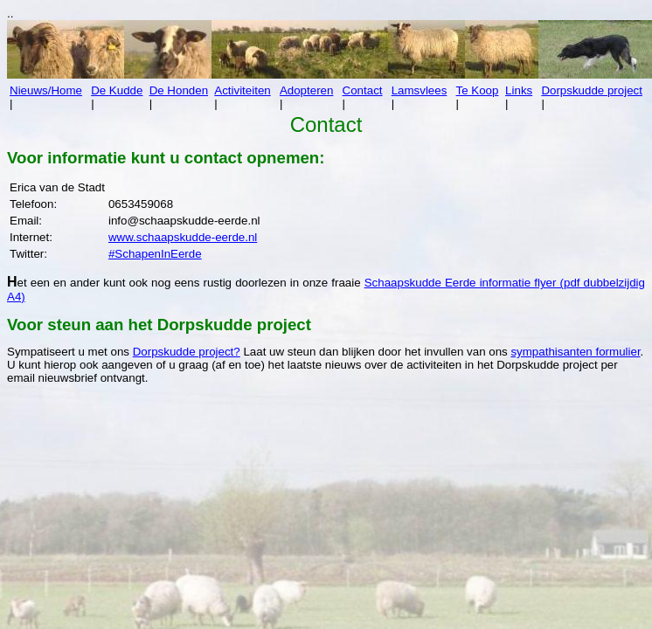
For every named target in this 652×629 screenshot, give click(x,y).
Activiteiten (242, 90)
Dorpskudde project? (186, 351)
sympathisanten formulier (575, 351)
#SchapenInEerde (155, 253)
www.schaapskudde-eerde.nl (182, 237)
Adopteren (307, 90)
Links (518, 90)
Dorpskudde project (591, 90)
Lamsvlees (419, 90)
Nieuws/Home (46, 90)
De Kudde (116, 90)
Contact (363, 90)
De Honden (178, 90)
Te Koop (477, 90)
